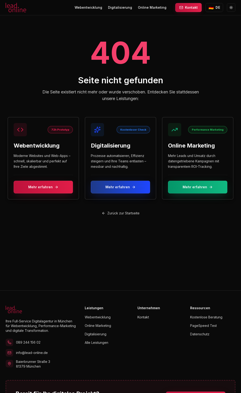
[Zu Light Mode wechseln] (231, 7)
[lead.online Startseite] (16, 7)
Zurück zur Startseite (121, 213)
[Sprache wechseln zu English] (214, 7)
